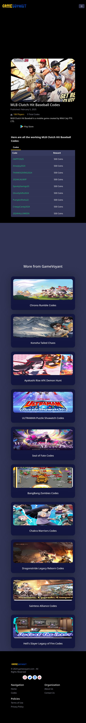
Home (14, 689)
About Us (48, 689)
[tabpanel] (43, 183)
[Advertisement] (43, 35)
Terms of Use (17, 702)
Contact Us (49, 692)
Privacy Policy (17, 706)
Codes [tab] (16, 147)
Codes (14, 692)
